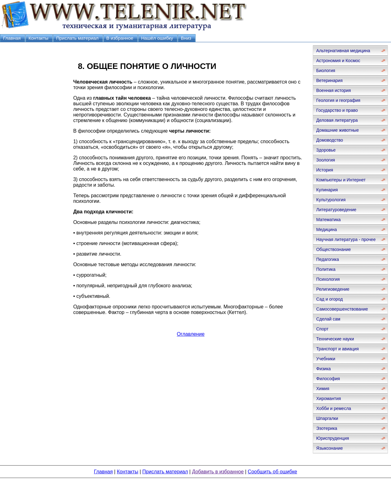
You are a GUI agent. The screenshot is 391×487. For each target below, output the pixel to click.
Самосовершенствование (342, 309)
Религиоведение (332, 289)
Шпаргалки (327, 418)
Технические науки (335, 338)
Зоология (325, 159)
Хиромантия (328, 398)
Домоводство (329, 140)
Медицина (326, 229)
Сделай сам (328, 318)
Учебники (325, 358)
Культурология (331, 199)
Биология (325, 70)
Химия (322, 388)
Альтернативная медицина (343, 50)
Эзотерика (326, 428)
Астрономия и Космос (338, 60)
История (324, 169)
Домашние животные (337, 130)
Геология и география (338, 100)
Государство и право (337, 110)
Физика (323, 368)
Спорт (322, 328)
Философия (328, 378)
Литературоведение (336, 209)
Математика (328, 219)
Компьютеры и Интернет (341, 179)
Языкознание (329, 448)
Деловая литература (337, 120)
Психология (328, 279)
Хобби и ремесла (333, 408)
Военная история (333, 90)
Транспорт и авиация (337, 348)
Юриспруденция (332, 438)
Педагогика (327, 259)
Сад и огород (329, 299)
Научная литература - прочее (345, 239)
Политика (325, 269)
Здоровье (326, 150)
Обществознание (333, 249)
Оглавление (190, 334)
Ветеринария (329, 80)
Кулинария (327, 189)
